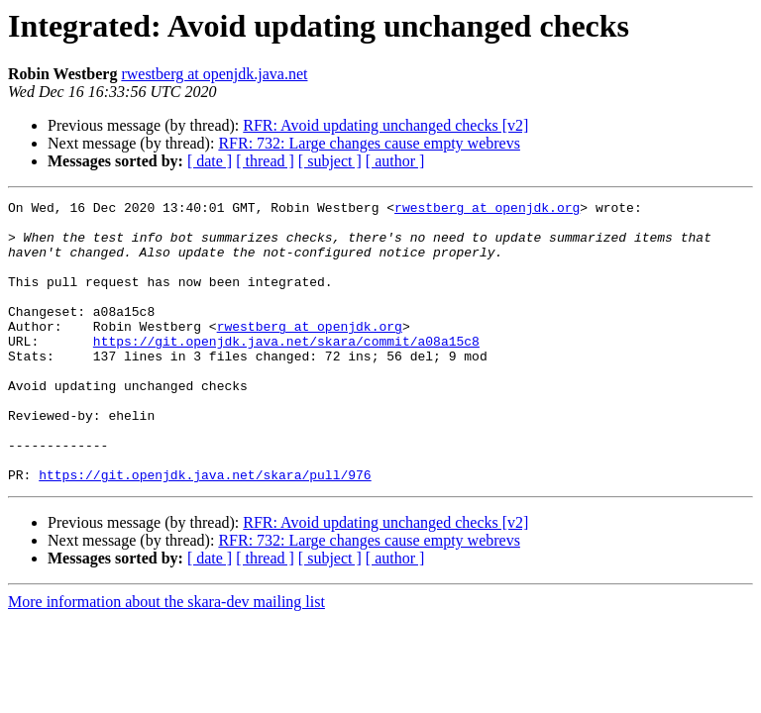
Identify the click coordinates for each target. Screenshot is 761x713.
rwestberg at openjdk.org (487, 210)
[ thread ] (265, 161)
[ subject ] (330, 161)
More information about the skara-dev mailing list (166, 658)
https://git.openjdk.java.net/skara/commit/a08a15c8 (286, 370)
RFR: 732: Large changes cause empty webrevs (369, 143)
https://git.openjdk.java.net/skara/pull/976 (205, 531)
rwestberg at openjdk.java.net (214, 73)
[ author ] (395, 161)
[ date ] (209, 161)
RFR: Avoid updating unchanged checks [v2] (385, 125)
